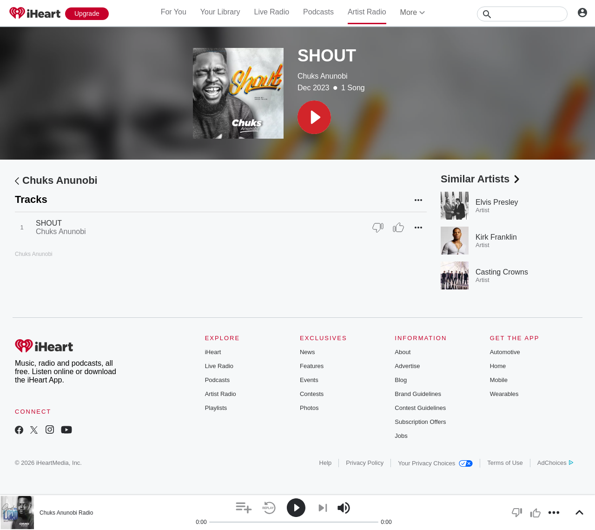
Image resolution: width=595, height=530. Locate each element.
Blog (401, 379)
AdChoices (555, 462)
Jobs (401, 435)
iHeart (213, 352)
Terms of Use (505, 462)
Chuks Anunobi (323, 76)
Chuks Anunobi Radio (66, 513)
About (402, 352)
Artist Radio (367, 12)
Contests (312, 393)
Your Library (220, 12)
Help (325, 462)
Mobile (499, 379)
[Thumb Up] (398, 227)
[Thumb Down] (378, 227)
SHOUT (49, 223)
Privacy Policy (364, 462)
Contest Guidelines (420, 407)
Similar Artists (481, 179)
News (307, 352)
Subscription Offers (420, 421)
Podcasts (318, 12)
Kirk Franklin (496, 237)
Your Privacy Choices (435, 463)
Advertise (407, 365)
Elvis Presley (497, 202)
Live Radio (271, 12)
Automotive (505, 352)
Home (498, 365)
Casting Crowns (502, 272)
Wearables (504, 393)
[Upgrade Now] (87, 13)
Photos (309, 407)
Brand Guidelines (418, 393)
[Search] (522, 14)
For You (173, 12)
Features (312, 365)
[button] (314, 117)
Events (309, 379)
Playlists (216, 407)
